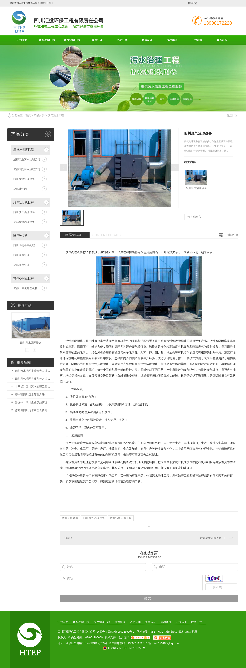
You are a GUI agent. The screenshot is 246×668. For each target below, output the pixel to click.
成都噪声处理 (21, 264)
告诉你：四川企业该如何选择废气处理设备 (32, 402)
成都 (188, 631)
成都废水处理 (70, 518)
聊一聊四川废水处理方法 (30, 394)
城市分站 (170, 631)
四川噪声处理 (21, 255)
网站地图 (142, 631)
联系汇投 (222, 40)
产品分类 (122, 40)
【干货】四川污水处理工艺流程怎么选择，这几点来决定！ (32, 386)
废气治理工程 (72, 40)
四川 (181, 631)
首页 (28, 115)
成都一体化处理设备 (25, 288)
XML (160, 631)
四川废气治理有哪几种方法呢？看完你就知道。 (32, 378)
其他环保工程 (23, 278)
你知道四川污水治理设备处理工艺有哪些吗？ (32, 410)
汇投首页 (22, 40)
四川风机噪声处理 (24, 245)
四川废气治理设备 (24, 212)
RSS (152, 631)
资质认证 (147, 40)
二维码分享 (231, 234)
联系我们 (192, 3)
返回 (232, 115)
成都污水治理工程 (120, 518)
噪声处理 (97, 40)
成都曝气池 (20, 188)
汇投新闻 (197, 40)
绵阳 (194, 631)
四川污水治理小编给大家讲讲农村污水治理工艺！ (32, 370)
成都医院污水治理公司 (26, 169)
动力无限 (123, 637)
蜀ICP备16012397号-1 (121, 631)
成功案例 (172, 40)
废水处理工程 (47, 40)
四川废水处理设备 (24, 179)
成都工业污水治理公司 (26, 159)
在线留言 (194, 216)
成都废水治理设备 (24, 222)
